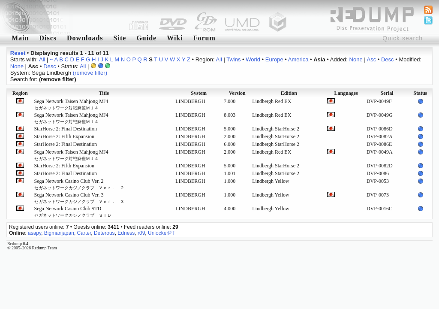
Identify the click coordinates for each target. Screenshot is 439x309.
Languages (346, 93)
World (253, 59)
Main (20, 38)
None (356, 59)
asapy (34, 233)
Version (237, 93)
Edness (126, 233)
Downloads (85, 38)
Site (120, 38)
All (42, 59)
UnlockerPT (161, 233)
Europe (274, 59)
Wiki (175, 38)
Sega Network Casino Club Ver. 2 (79, 184)
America (298, 59)
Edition (289, 93)
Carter (84, 233)
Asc (371, 59)
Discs (48, 38)
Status (420, 93)
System (199, 93)
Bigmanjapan (59, 233)
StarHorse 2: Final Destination (65, 129)
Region (20, 93)
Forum (204, 38)
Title (104, 93)
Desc (387, 59)
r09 (141, 233)
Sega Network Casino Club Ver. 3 (79, 198)
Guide (146, 38)
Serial (387, 93)
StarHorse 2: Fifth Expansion (64, 136)
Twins (233, 59)
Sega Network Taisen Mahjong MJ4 (71, 104)
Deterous (104, 233)
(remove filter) (90, 73)
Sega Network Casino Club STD (72, 212)
